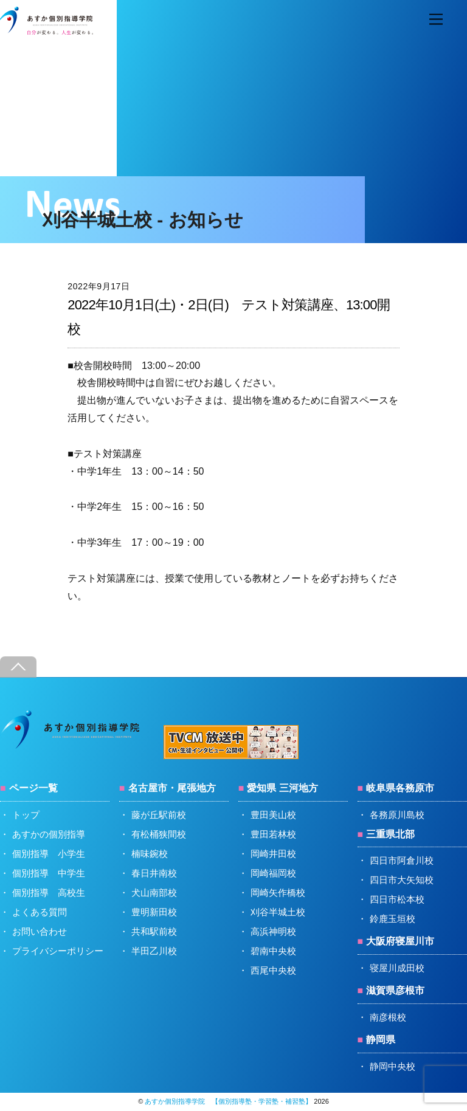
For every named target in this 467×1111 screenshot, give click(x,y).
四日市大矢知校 (402, 880)
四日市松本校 (397, 899)
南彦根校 (388, 1017)
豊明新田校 (154, 912)
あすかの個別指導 (48, 834)
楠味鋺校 (149, 853)
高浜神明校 (273, 931)
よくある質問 (39, 912)
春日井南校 (154, 873)
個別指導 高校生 (48, 892)
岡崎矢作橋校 (278, 892)
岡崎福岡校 (273, 873)
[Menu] (436, 20)
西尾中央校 (273, 970)
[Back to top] (18, 667)
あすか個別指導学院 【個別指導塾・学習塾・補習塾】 (228, 1101)
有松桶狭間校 (158, 834)
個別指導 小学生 (48, 853)
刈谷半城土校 (278, 912)
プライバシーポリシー (57, 951)
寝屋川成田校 (397, 968)
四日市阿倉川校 (402, 860)
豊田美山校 (273, 815)
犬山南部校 (154, 892)
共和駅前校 (154, 931)
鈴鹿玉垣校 (392, 918)
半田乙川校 (154, 951)
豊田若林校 (273, 834)
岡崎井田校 (273, 853)
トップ (26, 815)
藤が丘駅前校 (158, 815)
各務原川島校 (397, 815)
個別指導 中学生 (48, 873)
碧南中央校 (273, 951)
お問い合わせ (39, 931)
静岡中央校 (392, 1066)
